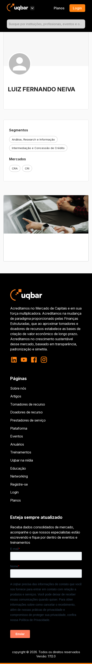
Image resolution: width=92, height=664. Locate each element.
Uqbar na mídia (21, 460)
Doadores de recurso (26, 412)
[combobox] (46, 24)
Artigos (15, 396)
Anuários (17, 444)
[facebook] (34, 359)
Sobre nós (18, 388)
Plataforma (18, 428)
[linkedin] (15, 359)
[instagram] (44, 359)
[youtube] (24, 359)
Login (14, 492)
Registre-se (19, 484)
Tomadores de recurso (27, 404)
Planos (59, 8)
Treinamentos (20, 452)
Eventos (16, 436)
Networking (19, 476)
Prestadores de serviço (28, 420)
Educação (18, 468)
